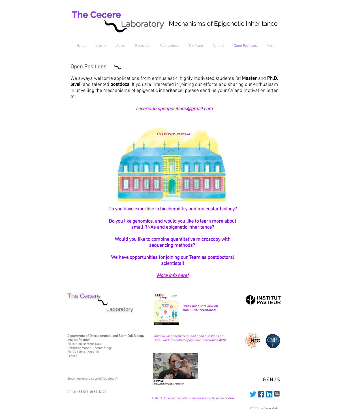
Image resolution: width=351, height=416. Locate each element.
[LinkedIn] (269, 394)
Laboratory (142, 24)
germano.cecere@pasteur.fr (97, 379)
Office (72, 392)
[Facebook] (261, 394)
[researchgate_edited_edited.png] (277, 394)
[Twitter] (253, 394)
